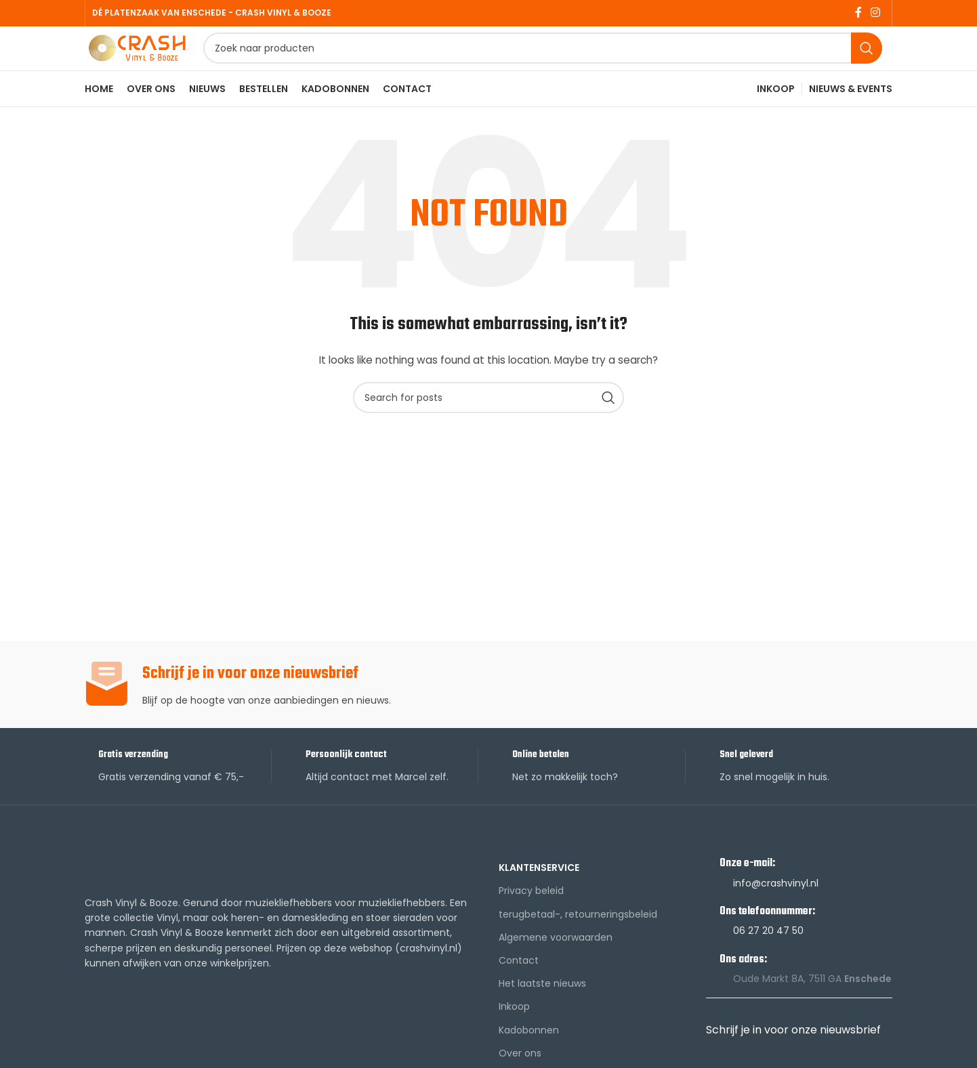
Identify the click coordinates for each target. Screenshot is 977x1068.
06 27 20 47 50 (768, 959)
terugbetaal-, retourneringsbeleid (578, 942)
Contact (519, 989)
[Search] (575, 64)
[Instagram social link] (876, 13)
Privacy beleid (531, 919)
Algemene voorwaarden (555, 966)
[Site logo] (169, 63)
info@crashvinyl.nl (775, 911)
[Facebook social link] (858, 13)
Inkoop (514, 1035)
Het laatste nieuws (542, 1012)
